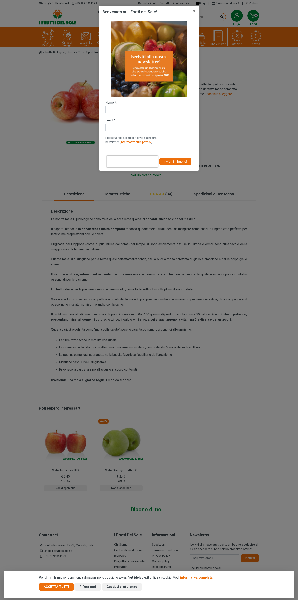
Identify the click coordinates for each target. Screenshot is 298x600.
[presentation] (132, 161)
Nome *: (111, 102)
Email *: (110, 120)
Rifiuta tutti (87, 587)
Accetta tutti (56, 587)
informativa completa (196, 577)
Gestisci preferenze (122, 587)
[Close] (194, 11)
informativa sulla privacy (136, 142)
